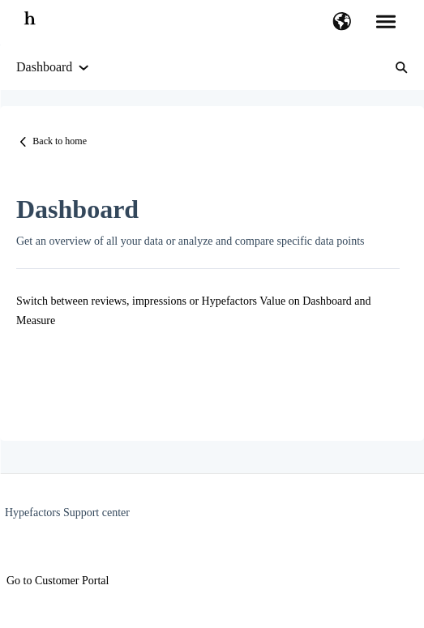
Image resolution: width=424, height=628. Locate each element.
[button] (341, 22)
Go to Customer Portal (57, 581)
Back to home (59, 141)
